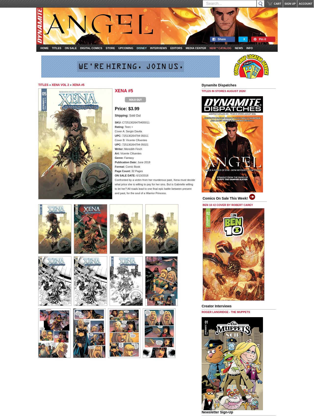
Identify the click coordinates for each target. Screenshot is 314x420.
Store (110, 48)
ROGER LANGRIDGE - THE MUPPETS (226, 312)
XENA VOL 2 (60, 85)
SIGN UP (290, 3)
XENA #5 (78, 85)
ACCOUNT (305, 3)
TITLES (43, 85)
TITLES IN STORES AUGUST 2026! (224, 91)
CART (277, 3)
